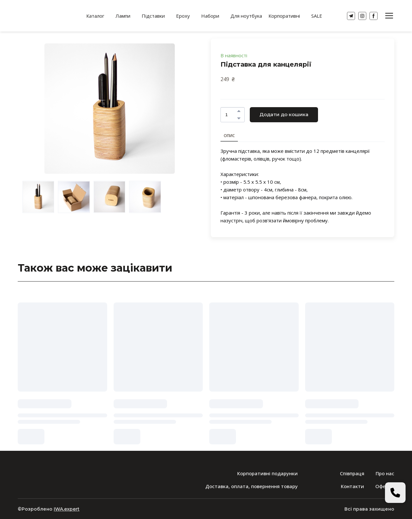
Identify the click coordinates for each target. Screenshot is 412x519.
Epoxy (183, 16)
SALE (316, 16)
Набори (210, 16)
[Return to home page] (44, 15)
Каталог (95, 16)
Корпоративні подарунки (267, 473)
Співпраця (352, 473)
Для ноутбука (246, 16)
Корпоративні (284, 16)
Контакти (352, 486)
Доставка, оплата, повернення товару (251, 486)
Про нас (385, 473)
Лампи (123, 16)
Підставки (153, 16)
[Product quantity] (231, 114)
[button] (351, 16)
